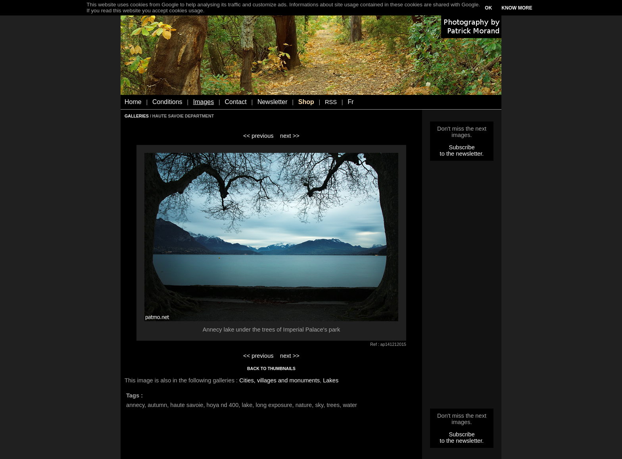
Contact (236, 101)
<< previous (258, 136)
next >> (289, 136)
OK (488, 8)
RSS (331, 102)
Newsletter (272, 101)
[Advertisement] (461, 287)
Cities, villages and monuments (279, 380)
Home (133, 101)
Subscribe (461, 147)
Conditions (167, 101)
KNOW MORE (516, 8)
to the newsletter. (462, 153)
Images (203, 101)
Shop (306, 101)
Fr (350, 101)
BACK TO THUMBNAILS (271, 368)
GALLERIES (137, 116)
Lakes (330, 380)
